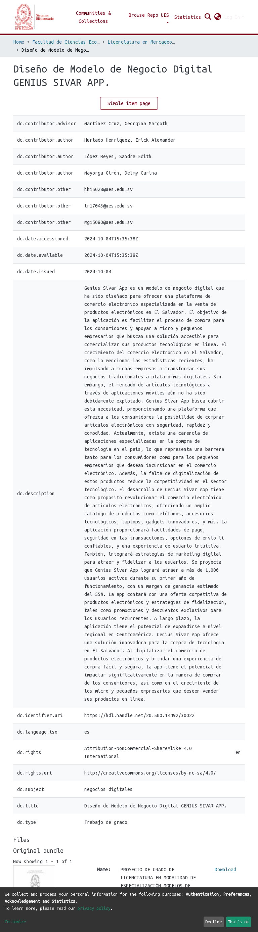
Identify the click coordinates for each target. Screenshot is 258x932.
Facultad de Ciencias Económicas (65, 42)
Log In (232, 17)
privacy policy (94, 908)
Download (225, 869)
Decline (213, 921)
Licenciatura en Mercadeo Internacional (141, 42)
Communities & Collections (93, 17)
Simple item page (129, 103)
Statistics (187, 17)
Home (18, 42)
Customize (15, 921)
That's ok (238, 921)
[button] (218, 17)
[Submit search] (208, 17)
